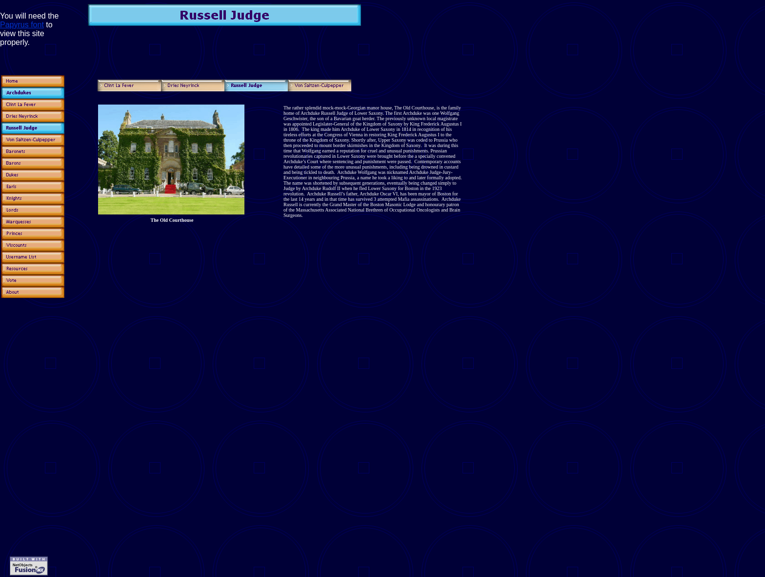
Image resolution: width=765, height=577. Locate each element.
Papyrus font (22, 25)
